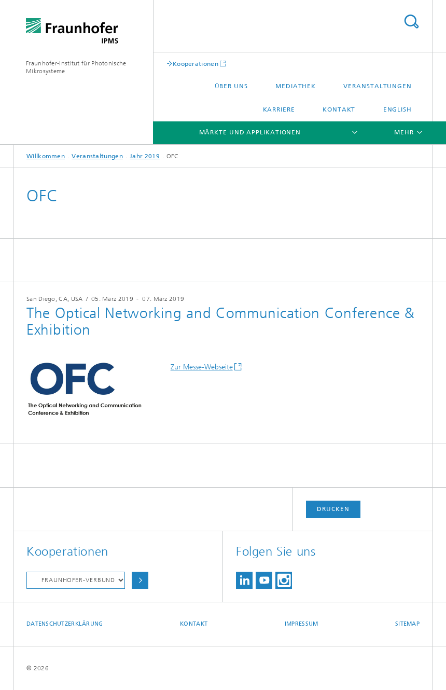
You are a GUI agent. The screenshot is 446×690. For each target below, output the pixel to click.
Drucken (333, 509)
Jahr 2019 (145, 156)
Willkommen (45, 156)
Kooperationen (195, 63)
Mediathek (295, 86)
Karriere (279, 109)
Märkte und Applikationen (250, 132)
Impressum (301, 623)
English (397, 109)
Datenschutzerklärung (64, 623)
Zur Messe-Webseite (202, 367)
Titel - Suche (411, 21)
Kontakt (339, 109)
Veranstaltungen (377, 86)
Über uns (231, 86)
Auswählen (140, 580)
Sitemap (407, 623)
